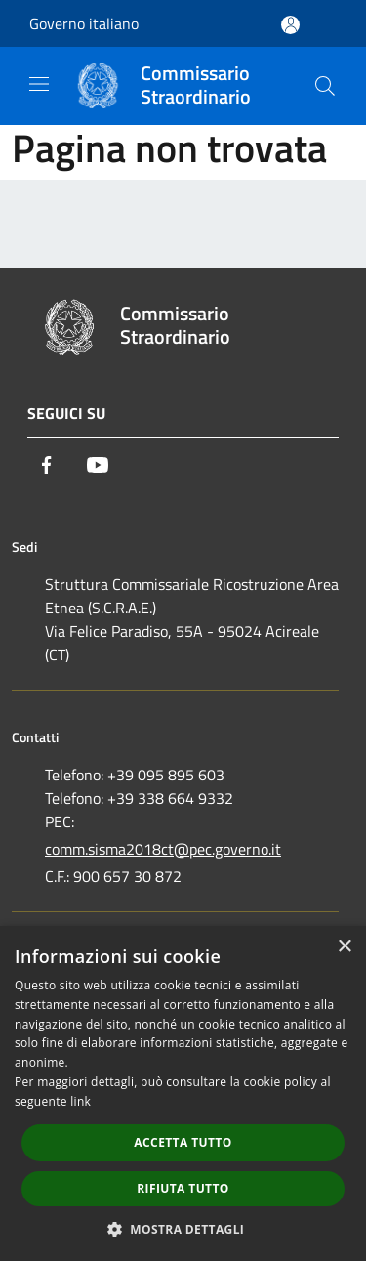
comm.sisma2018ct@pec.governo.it (163, 849)
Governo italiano (84, 23)
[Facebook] (46, 464)
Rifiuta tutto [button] (183, 1188)
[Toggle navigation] (39, 84)
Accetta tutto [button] (182, 1142)
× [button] (344, 947)
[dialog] (183, 1093)
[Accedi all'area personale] (290, 25)
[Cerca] (325, 86)
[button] (183, 1229)
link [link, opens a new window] (80, 1101)
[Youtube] (97, 464)
